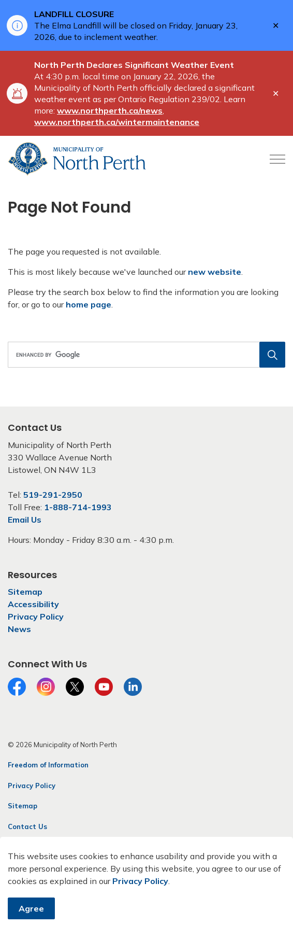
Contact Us (27, 826)
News (19, 629)
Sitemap (25, 591)
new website (214, 272)
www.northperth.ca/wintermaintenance (116, 122)
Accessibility (33, 604)
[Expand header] (277, 159)
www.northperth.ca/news (110, 110)
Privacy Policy (36, 616)
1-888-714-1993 (78, 507)
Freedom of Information (48, 765)
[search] (145, 355)
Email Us (24, 519)
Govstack (58, 847)
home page (88, 304)
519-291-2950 (52, 494)
